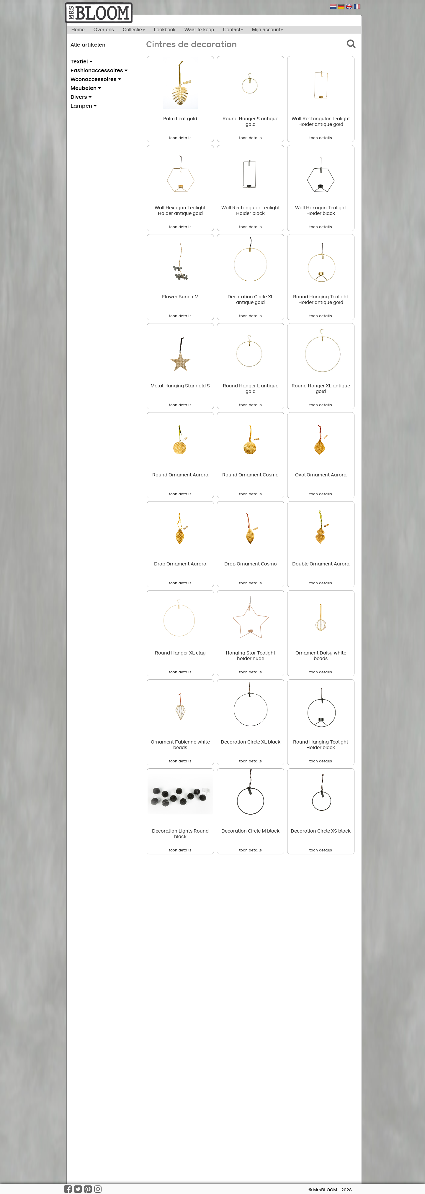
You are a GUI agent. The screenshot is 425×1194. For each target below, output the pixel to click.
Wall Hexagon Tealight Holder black (320, 210)
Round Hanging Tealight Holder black (320, 744)
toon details (180, 137)
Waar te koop (199, 29)
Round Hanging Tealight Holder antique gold (320, 299)
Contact (233, 29)
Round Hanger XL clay (180, 653)
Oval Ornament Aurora (320, 475)
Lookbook (165, 29)
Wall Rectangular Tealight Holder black (250, 210)
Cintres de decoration (191, 44)
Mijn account (267, 29)
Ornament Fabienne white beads (180, 744)
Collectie (134, 29)
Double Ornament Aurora (320, 564)
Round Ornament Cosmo (250, 475)
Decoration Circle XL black (250, 742)
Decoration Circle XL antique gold (251, 299)
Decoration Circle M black (250, 831)
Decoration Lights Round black (180, 833)
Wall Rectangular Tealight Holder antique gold (321, 121)
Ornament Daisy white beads (320, 655)
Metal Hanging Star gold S (180, 386)
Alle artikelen (88, 44)
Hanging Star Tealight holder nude (250, 655)
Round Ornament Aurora (180, 475)
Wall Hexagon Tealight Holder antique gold (180, 210)
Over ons (104, 29)
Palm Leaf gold (180, 118)
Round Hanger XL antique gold (321, 388)
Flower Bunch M (180, 297)
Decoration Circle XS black (321, 831)
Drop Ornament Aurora (180, 564)
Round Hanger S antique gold (250, 121)
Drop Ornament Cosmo (250, 564)
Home (78, 29)
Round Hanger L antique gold (250, 388)
